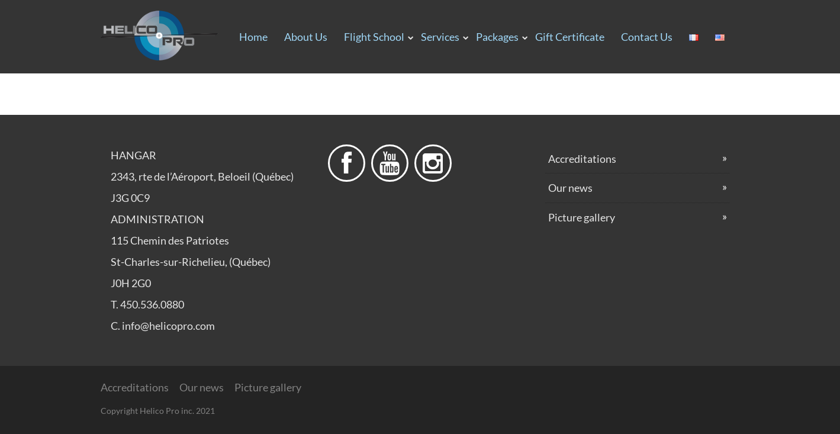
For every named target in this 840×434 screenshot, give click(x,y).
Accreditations (582, 158)
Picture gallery (581, 217)
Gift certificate (569, 36)
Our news (570, 187)
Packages (497, 36)
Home (253, 36)
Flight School (374, 36)
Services (440, 36)
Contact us (646, 36)
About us (305, 36)
